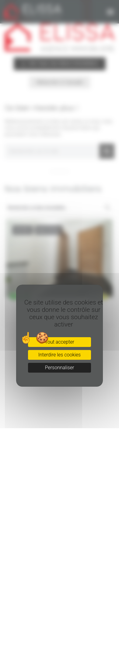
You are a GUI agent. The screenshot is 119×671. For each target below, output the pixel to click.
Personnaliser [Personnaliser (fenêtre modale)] (59, 367)
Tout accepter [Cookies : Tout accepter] (59, 342)
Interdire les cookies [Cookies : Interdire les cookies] (59, 355)
